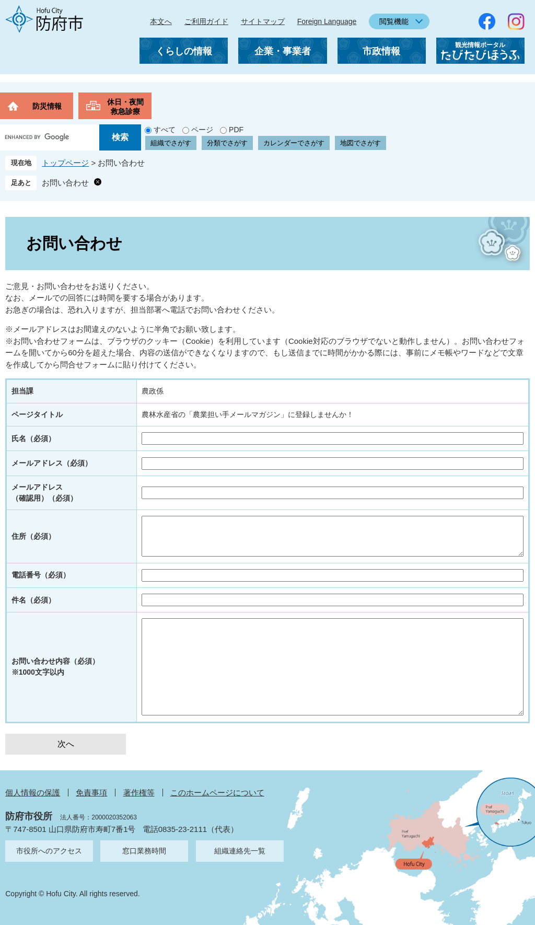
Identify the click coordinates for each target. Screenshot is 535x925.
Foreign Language (327, 21)
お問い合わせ (65, 182)
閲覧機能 (394, 21)
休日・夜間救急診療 (125, 106)
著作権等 (139, 792)
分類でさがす (227, 143)
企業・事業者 (282, 51)
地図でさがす (360, 143)
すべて (165, 129)
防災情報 (47, 106)
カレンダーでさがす (293, 143)
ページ (202, 129)
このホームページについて (217, 792)
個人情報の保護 (32, 792)
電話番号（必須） (40, 575)
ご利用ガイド (206, 21)
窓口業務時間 (144, 851)
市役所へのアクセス (49, 851)
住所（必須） (33, 536)
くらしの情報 (184, 51)
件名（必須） (33, 600)
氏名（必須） (33, 438)
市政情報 (381, 51)
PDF (236, 129)
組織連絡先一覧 (239, 851)
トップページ (65, 162)
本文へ (161, 21)
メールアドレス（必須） (51, 463)
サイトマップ (263, 21)
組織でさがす (170, 143)
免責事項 (91, 792)
